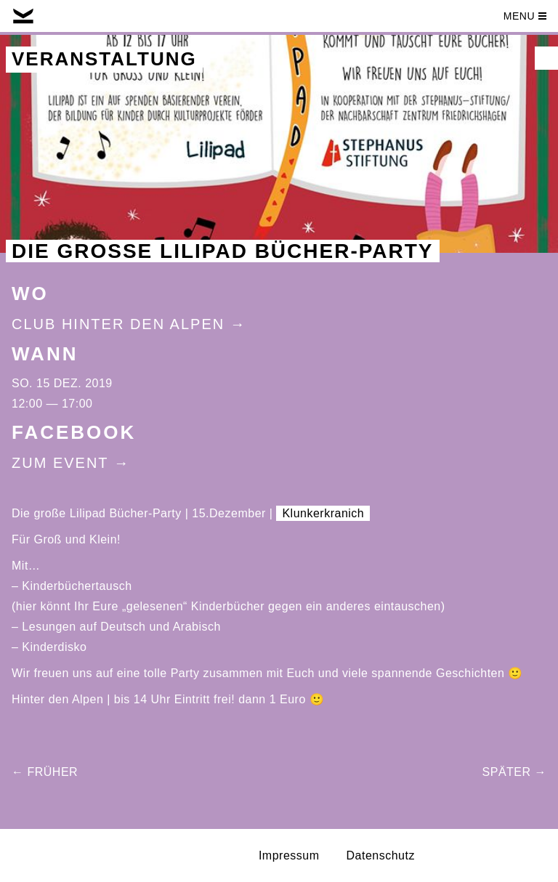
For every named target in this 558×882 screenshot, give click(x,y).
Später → (514, 772)
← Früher (45, 772)
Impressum (289, 855)
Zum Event (60, 463)
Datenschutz (381, 855)
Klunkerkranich (323, 513)
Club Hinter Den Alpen (118, 324)
